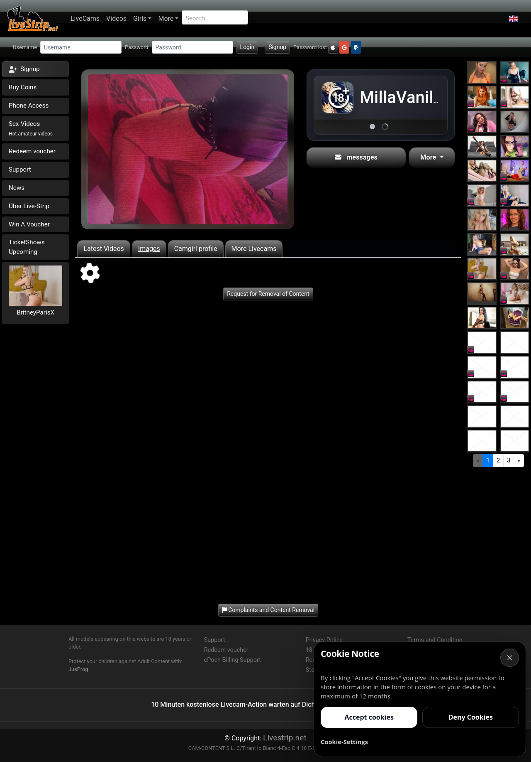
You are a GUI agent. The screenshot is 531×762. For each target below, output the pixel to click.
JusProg (78, 669)
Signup (277, 47)
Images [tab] (149, 249)
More (165, 18)
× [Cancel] (510, 657)
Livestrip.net (285, 737)
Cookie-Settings (344, 741)
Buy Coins (23, 87)
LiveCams (85, 18)
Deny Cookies (470, 717)
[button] (513, 18)
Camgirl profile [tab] (195, 249)
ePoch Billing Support (232, 660)
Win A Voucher (29, 224)
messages (356, 157)
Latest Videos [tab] (103, 249)
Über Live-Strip (29, 206)
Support (20, 169)
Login (247, 47)
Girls (139, 18)
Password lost (310, 47)
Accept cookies (368, 717)
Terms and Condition (435, 640)
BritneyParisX (35, 312)
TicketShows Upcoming (27, 247)
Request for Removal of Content (268, 293)
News (16, 188)
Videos (116, 18)
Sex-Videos (31, 128)
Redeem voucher (32, 151)
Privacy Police (324, 640)
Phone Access (29, 105)
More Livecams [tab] (254, 249)
